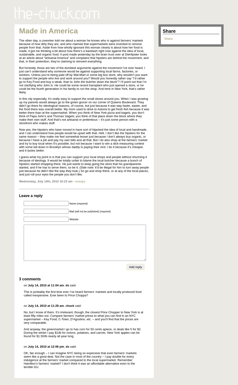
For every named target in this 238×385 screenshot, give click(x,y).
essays (80, 181)
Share (168, 38)
